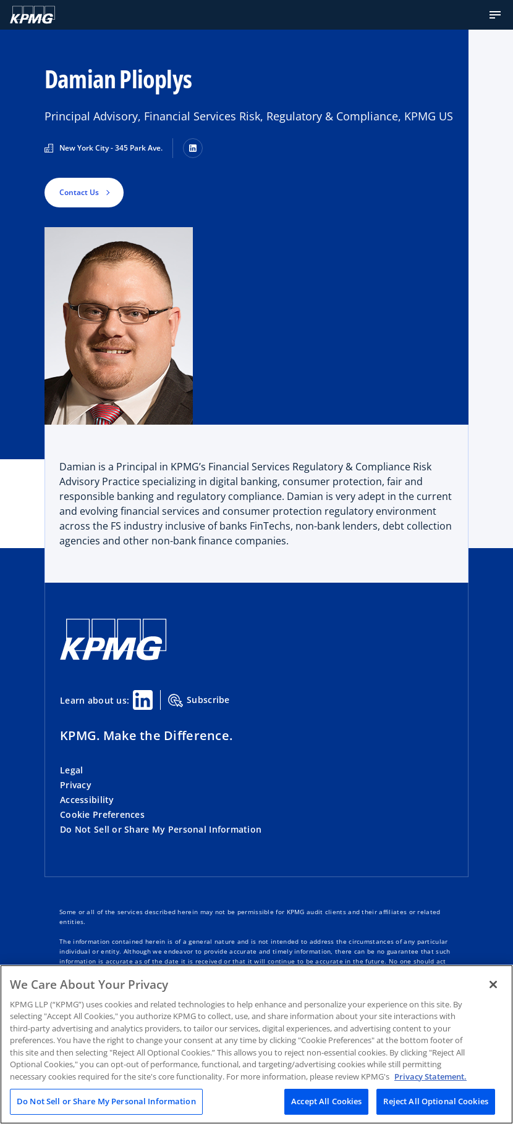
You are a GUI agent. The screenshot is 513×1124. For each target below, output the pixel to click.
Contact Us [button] (79, 192)
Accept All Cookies (326, 1101)
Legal (71, 770)
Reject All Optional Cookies (435, 1101)
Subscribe (199, 700)
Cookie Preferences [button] (102, 814)
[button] (495, 15)
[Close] (493, 984)
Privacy (75, 785)
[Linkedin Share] (143, 700)
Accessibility (87, 800)
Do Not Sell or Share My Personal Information (160, 829)
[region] (256, 1044)
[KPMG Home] (32, 15)
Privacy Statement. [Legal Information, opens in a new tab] (430, 1076)
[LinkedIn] (193, 148)
